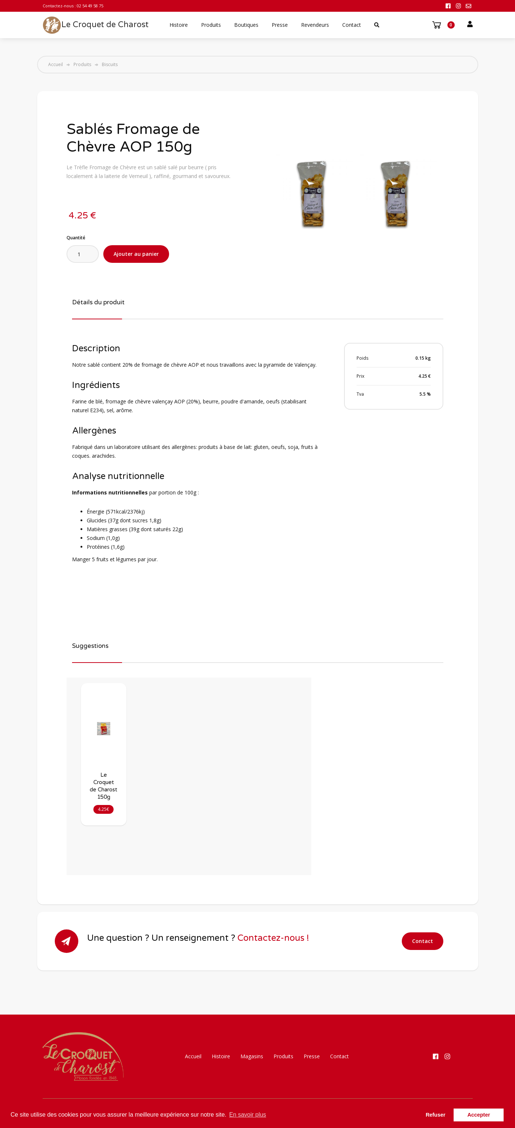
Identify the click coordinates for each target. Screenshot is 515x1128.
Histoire (178, 24)
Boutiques (246, 24)
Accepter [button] (478, 1115)
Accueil (55, 65)
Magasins (251, 1056)
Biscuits (110, 65)
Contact (351, 24)
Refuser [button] (436, 1115)
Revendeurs (315, 24)
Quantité (76, 238)
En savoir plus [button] (247, 1114)
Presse (280, 24)
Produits (211, 24)
